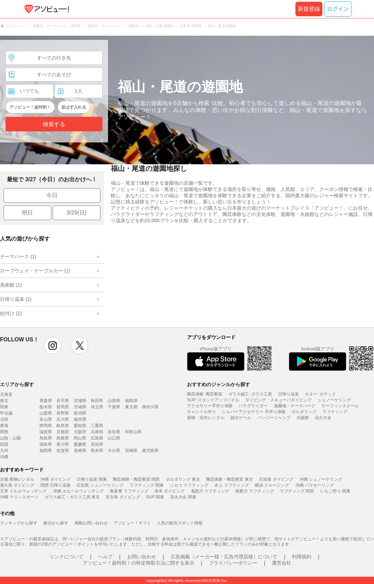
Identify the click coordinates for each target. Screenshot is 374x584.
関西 (4, 431)
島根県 (62, 438)
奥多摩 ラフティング (129, 491)
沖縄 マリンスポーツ (19, 497)
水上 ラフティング (231, 485)
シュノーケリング (334, 400)
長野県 (62, 413)
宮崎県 (131, 450)
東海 (4, 425)
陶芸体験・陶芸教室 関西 (136, 479)
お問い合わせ (141, 556)
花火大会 (323, 417)
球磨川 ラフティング (254, 491)
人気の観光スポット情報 (180, 523)
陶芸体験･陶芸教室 (204, 394)
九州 (4, 450)
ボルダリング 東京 (183, 479)
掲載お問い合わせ (91, 523)
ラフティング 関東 (147, 485)
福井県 (80, 419)
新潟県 (80, 413)
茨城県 (80, 406)
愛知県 (80, 425)
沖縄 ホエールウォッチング (78, 491)
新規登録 (309, 9)
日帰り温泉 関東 (92, 479)
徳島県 (45, 444)
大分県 (114, 450)
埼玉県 (97, 406)
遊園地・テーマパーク (294, 405)
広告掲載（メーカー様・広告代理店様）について (224, 556)
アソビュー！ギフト (132, 523)
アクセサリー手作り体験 (210, 405)
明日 (27, 213)
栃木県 (45, 406)
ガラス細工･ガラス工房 (250, 394)
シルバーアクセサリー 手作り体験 (253, 411)
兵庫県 (97, 431)
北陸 (4, 419)
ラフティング (334, 411)
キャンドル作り (201, 411)
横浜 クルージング (272, 485)
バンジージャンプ (274, 417)
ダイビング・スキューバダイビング (278, 400)
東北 (4, 400)
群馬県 (62, 406)
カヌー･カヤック (320, 394)
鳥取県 (45, 438)
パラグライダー (253, 405)
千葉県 (114, 406)
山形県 (114, 400)
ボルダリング (304, 411)
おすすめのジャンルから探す (218, 384)
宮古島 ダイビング (123, 497)
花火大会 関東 (183, 497)
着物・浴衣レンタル (205, 417)
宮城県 (80, 400)
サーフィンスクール (340, 405)
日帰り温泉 (288, 394)
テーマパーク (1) (18, 256)
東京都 (131, 406)
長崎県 (80, 450)
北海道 (6, 394)
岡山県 (80, 438)
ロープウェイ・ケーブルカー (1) (35, 270)
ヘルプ (105, 556)
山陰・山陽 (10, 438)
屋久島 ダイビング (17, 485)
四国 (4, 444)
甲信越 (6, 413)
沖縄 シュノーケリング (321, 479)
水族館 (302, 417)
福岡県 (45, 450)
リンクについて (66, 556)
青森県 (45, 400)
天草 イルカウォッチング (23, 491)
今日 (51, 195)
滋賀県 (45, 431)
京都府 (62, 431)
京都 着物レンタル (17, 479)
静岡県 (45, 425)
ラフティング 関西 (297, 491)
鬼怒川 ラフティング (210, 491)
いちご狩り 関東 (335, 491)
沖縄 (4, 456)
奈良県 (114, 431)
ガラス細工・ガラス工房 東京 (72, 497)
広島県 (97, 438)
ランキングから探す (18, 523)
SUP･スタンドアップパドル (213, 400)
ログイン (338, 9)
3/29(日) (76, 213)
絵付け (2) (11, 313)
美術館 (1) (11, 285)
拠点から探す (55, 523)
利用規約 (301, 556)
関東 (4, 406)
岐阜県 (62, 425)
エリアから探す (17, 384)
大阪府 (80, 431)
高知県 (97, 444)
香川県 (62, 444)
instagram (52, 345)
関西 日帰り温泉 (56, 485)
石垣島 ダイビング (276, 479)
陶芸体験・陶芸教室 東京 (229, 479)
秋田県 (97, 400)
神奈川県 (150, 406)
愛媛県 (80, 444)
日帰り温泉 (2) (16, 299)
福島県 (131, 400)
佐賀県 (62, 450)
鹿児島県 (150, 450)
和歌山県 (133, 431)
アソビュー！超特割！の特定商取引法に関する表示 (138, 563)
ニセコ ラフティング (189, 485)
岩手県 (62, 400)
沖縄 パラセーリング (314, 485)
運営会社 (281, 563)
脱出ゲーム (240, 417)
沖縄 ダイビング (56, 479)
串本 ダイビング (169, 491)
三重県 (97, 425)
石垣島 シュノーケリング (100, 485)
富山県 (45, 419)
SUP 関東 (155, 497)
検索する (54, 124)
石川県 (62, 419)
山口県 (114, 438)
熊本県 (97, 450)
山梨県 (45, 413)
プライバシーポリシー (233, 563)
